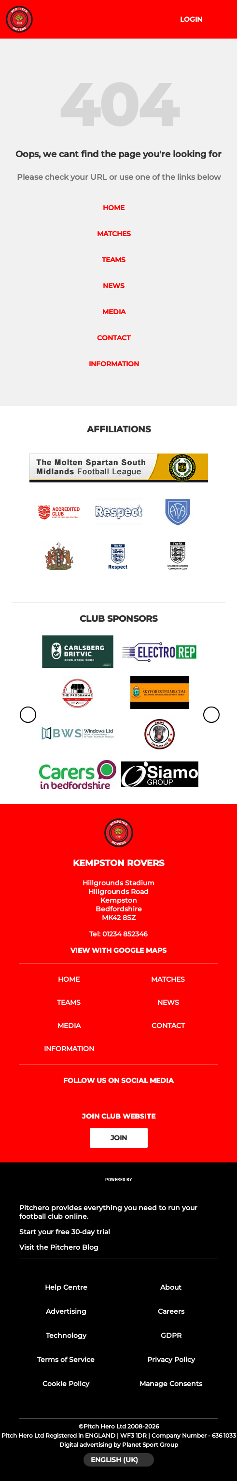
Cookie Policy (65, 1383)
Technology (66, 1335)
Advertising (66, 1311)
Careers (171, 1311)
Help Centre (66, 1287)
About (170, 1287)
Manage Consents (170, 1383)
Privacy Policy (171, 1359)
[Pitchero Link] (119, 1192)
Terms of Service (66, 1359)
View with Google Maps (118, 950)
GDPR (171, 1335)
